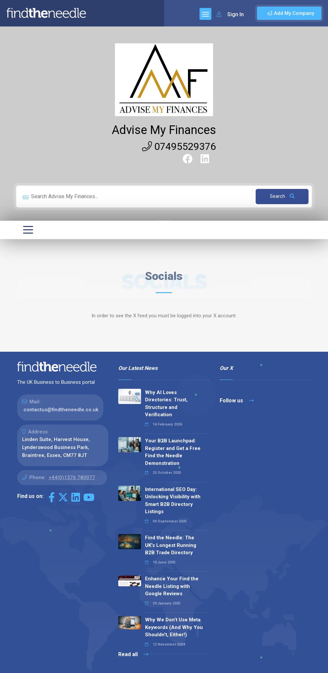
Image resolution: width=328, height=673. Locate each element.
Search (282, 196)
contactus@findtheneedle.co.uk (60, 410)
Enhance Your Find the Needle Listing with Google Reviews (172, 586)
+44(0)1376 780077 (72, 477)
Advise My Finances (164, 130)
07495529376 (179, 146)
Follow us (237, 400)
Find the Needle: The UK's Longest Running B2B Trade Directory (170, 545)
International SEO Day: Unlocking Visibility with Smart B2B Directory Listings (172, 500)
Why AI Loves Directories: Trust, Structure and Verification (166, 403)
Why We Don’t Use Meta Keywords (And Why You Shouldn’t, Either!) (174, 627)
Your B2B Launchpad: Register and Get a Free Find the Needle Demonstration (172, 452)
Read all (133, 654)
